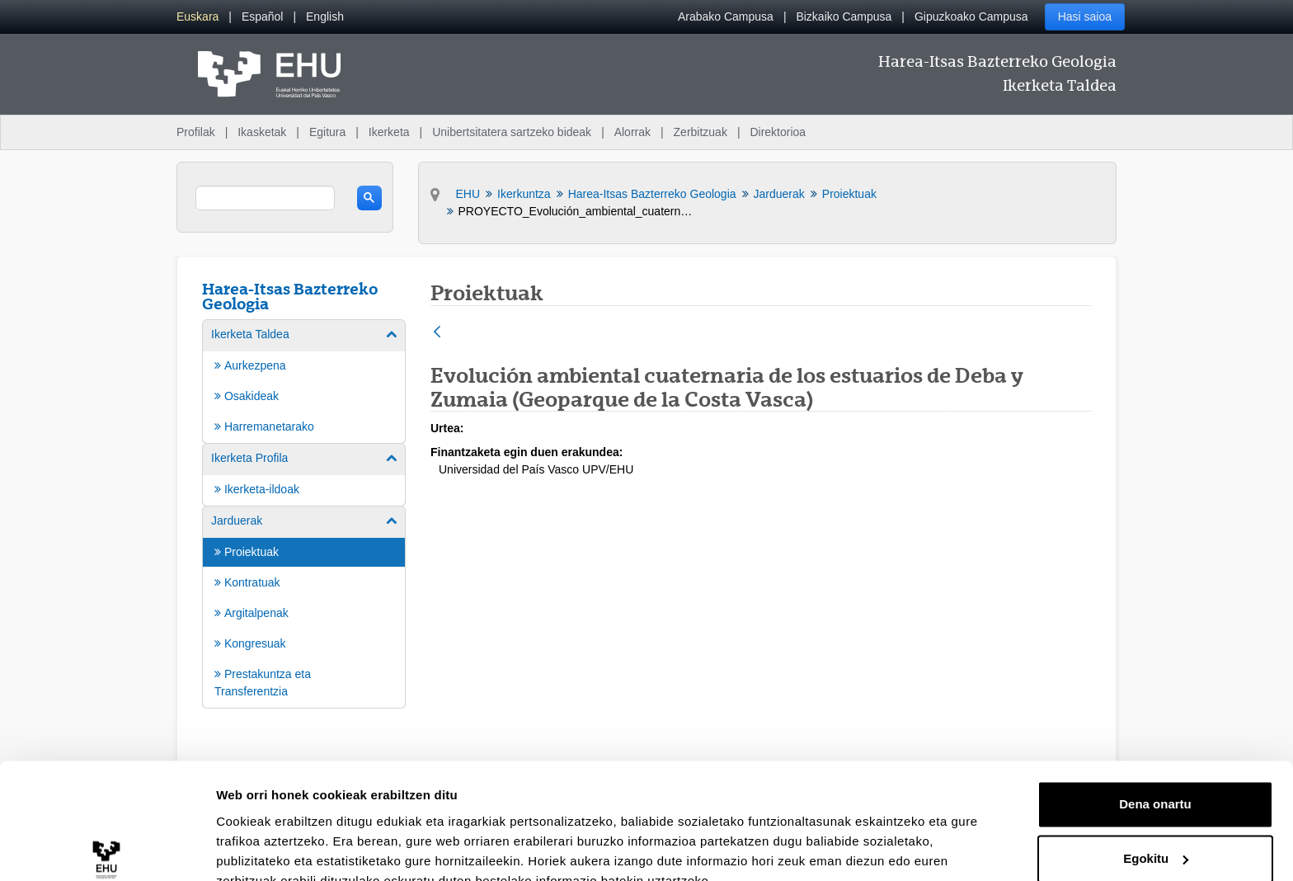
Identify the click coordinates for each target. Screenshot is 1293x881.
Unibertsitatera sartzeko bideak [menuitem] (511, 132)
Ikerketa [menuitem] (389, 132)
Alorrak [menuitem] (632, 132)
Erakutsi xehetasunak (280, 848)
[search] (265, 198)
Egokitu (1155, 781)
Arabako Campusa (725, 16)
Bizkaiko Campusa (843, 16)
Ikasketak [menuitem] (261, 132)
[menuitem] (197, 17)
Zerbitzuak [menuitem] (700, 132)
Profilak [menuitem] (195, 132)
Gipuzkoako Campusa (971, 16)
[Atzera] (437, 332)
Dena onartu (1155, 727)
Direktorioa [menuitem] (778, 132)
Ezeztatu (1156, 835)
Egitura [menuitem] (327, 132)
